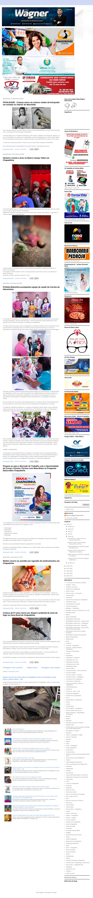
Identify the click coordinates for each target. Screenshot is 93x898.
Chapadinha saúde (71, 666)
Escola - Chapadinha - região (74, 735)
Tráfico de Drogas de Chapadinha (75, 860)
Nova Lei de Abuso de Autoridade (75, 794)
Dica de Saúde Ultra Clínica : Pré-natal (23, 758)
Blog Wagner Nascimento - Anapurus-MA (77, 621)
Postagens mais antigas (50, 668)
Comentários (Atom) (13, 671)
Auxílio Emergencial (71, 606)
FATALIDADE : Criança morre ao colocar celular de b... (77, 539)
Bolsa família (69, 639)
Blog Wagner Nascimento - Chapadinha (77, 623)
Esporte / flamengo (71, 737)
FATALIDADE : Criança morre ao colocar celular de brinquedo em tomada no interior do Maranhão (31, 103)
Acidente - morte (70, 585)
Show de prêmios (71, 852)
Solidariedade (70, 856)
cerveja (68, 653)
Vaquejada (69, 867)
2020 (68, 571)
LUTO (67, 781)
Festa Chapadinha (71, 747)
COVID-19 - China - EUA (73, 691)
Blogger (54, 892)
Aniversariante (70, 595)
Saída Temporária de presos (74, 834)
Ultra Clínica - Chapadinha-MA (74, 864)
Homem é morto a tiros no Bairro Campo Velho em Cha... (77, 543)
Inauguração (69, 768)
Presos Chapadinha (71, 824)
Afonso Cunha (70, 591)
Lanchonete (69, 779)
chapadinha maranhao (72, 662)
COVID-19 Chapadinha (72, 693)
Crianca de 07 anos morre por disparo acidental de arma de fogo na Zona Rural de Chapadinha (30, 614)
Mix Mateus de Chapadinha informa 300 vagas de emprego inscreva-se (32, 738)
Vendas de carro (70, 869)
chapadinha (69, 655)
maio (69, 531)
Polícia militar (69, 807)
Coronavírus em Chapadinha (74, 679)
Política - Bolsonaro (71, 813)
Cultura (68, 704)
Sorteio (68, 858)
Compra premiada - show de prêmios (76, 670)
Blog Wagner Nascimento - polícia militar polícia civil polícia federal (77, 628)
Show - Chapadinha (71, 847)
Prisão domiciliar (70, 826)
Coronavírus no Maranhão (73, 681)
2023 (68, 524)
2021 (68, 568)
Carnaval (68, 643)
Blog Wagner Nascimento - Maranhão (76, 625)
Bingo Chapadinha (71, 617)
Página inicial (32, 668)
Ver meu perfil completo (71, 518)
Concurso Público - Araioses (74, 675)
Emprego (68, 732)
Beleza (68, 614)
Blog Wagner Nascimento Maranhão (76, 635)
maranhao (69, 785)
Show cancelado (70, 849)
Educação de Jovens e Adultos (74, 722)
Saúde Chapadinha (71, 839)
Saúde (68, 837)
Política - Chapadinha (72, 815)
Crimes (68, 702)
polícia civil (69, 802)
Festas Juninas (70, 752)
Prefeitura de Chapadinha (73, 822)
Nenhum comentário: (21, 149)
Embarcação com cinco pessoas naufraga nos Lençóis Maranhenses (77, 727)
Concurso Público (71, 672)
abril (69, 534)
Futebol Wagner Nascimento (74, 762)
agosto (70, 529)
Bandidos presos (70, 612)
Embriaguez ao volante (72, 730)
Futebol (68, 760)
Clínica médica (70, 668)
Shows (68, 854)
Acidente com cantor (72, 587)
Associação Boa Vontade (73, 604)
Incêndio (68, 770)
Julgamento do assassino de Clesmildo (77, 777)
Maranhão (69, 787)
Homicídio (69, 766)
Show (67, 845)
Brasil (67, 641)
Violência (68, 871)
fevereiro (70, 563)
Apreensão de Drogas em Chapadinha (76, 599)
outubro (70, 526)
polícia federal (70, 805)
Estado (68, 741)
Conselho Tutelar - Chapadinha (74, 677)
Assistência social (71, 602)
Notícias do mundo (71, 792)
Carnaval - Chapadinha (72, 645)
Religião (68, 832)
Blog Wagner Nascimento (73, 619)
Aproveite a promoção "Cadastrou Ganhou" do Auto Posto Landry (30, 786)
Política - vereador (71, 817)
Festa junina (69, 750)
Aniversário (69, 597)
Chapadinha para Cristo (72, 664)
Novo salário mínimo (72, 796)
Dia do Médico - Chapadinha (74, 708)
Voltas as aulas (70, 873)
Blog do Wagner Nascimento (74, 515)
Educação (69, 720)
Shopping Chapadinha (72, 843)
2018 (68, 576)
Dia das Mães (70, 706)
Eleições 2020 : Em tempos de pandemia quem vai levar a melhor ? (31, 748)
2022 (68, 566)
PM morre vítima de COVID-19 (74, 800)
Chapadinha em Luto (72, 660)
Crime (67, 697)
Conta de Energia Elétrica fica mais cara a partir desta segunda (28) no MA (33, 815)
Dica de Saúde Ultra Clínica (73, 710)
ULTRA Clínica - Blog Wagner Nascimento (78, 862)
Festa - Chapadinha (71, 745)
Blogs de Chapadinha (72, 637)
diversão (68, 716)
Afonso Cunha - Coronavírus (74, 593)
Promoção (69, 828)
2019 (68, 573)
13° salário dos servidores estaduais (76, 582)
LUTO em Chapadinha (72, 783)
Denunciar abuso (70, 877)
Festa (67, 743)
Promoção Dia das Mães (73, 830)
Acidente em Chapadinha (73, 589)
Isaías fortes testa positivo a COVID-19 (77, 775)
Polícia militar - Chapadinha (73, 809)
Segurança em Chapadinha (73, 841)
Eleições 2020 (70, 725)
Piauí (67, 798)
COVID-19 (69, 689)
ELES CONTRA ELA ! (18, 729)
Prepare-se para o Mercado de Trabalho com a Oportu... (76, 551)
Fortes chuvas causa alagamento (75, 758)
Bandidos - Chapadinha (72, 608)
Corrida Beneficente (71, 687)
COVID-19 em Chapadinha (73, 695)
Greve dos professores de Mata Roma (76, 764)
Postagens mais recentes (13, 668)
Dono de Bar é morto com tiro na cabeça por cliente (26, 777)
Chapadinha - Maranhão (73, 657)
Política (68, 811)
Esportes (68, 739)
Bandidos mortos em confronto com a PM (77, 610)
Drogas (68, 718)
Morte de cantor (70, 790)
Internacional (69, 773)
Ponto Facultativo (71, 820)
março (70, 536)
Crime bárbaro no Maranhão (74, 700)
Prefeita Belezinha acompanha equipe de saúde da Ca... (78, 547)
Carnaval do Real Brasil (72, 651)
